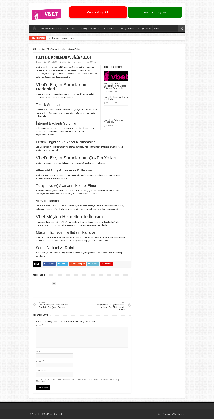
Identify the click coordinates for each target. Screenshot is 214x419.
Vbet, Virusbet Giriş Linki (155, 12)
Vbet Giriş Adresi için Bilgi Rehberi (114, 121)
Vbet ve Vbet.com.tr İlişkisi (51, 28)
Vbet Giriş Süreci (109, 28)
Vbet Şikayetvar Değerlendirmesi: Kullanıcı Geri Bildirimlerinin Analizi (110, 306)
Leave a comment (78, 62)
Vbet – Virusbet (35, 28)
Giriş (44, 49)
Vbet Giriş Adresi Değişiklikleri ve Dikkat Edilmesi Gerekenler (115, 85)
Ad (38, 352)
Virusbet (181, 414)
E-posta (40, 361)
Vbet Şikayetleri (144, 28)
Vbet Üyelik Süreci (126, 28)
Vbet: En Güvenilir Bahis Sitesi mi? (116, 98)
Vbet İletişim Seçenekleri (89, 28)
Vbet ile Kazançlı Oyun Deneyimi (61, 38)
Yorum (39, 325)
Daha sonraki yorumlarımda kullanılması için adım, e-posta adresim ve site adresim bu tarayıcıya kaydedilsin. (78, 380)
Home (36, 49)
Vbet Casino (71, 28)
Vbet (175, 414)
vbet (40, 62)
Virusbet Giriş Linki (98, 12)
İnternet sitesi (41, 370)
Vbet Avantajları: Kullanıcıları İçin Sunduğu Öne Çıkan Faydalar (54, 305)
